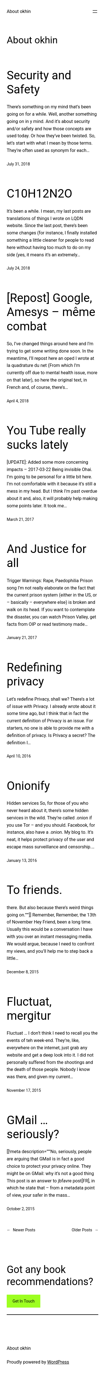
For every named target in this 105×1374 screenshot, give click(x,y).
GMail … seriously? (33, 1127)
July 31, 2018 (18, 164)
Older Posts (85, 1230)
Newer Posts (21, 1230)
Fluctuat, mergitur (29, 1009)
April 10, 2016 (19, 756)
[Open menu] (95, 11)
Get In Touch (24, 1301)
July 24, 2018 (18, 268)
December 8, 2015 (23, 972)
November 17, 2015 (24, 1090)
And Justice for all (46, 556)
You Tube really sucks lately (46, 437)
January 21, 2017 (22, 637)
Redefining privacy (34, 674)
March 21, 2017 (20, 519)
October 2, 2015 (20, 1209)
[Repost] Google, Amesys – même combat (51, 312)
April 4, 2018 (18, 401)
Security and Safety (39, 82)
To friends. (34, 890)
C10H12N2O (39, 193)
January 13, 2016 (22, 860)
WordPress (58, 1362)
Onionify (28, 786)
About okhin (19, 11)
